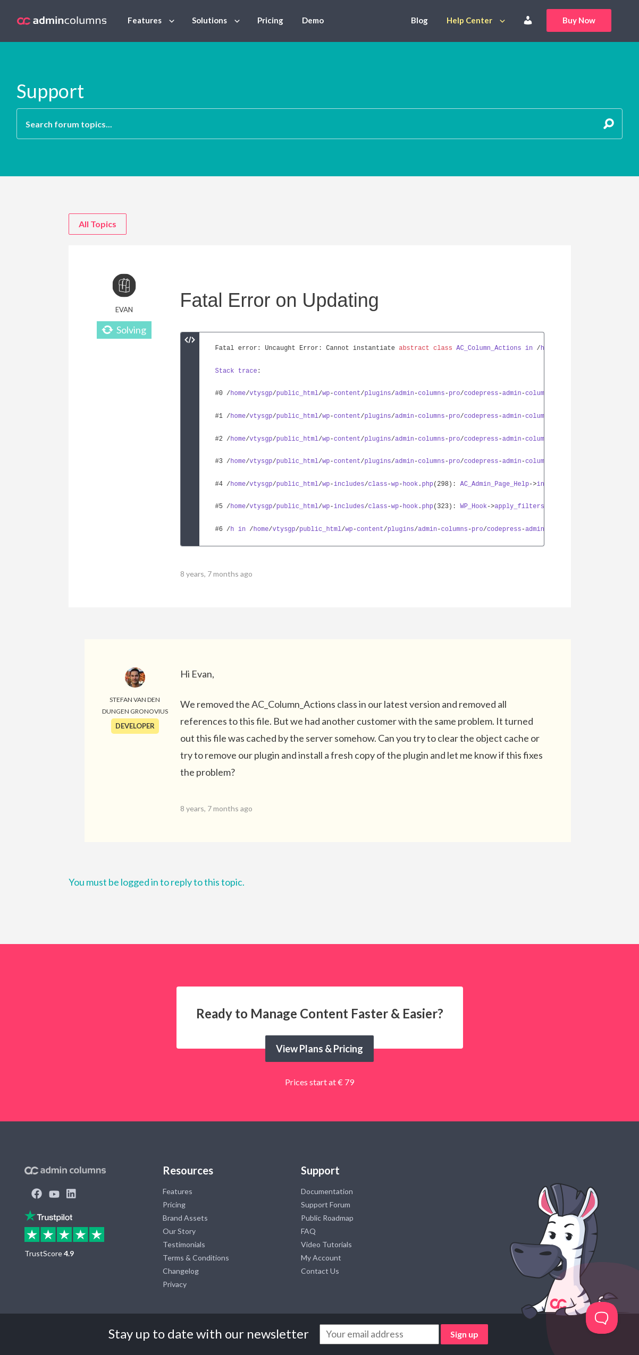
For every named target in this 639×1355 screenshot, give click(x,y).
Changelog (181, 1270)
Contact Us (320, 1270)
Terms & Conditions (196, 1257)
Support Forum (325, 1204)
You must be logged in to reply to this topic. (157, 882)
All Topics (97, 224)
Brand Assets (185, 1217)
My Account (321, 1257)
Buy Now (578, 20)
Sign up (464, 1334)
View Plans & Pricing (319, 1048)
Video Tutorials (326, 1244)
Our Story (179, 1231)
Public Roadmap (327, 1217)
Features (145, 20)
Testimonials (184, 1244)
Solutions (209, 20)
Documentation (327, 1191)
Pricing (270, 20)
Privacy (175, 1284)
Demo (313, 20)
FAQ (308, 1231)
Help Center (469, 20)
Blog (419, 20)
